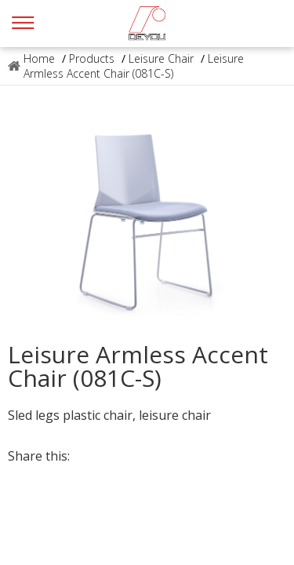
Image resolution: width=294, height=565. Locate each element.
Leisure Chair (161, 58)
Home (39, 58)
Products (91, 58)
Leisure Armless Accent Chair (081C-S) (134, 66)
